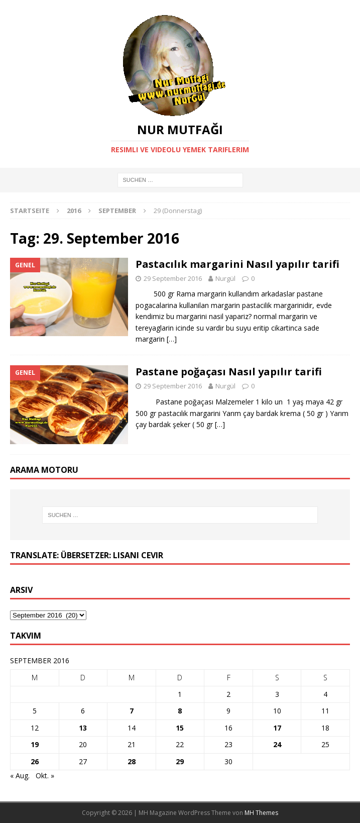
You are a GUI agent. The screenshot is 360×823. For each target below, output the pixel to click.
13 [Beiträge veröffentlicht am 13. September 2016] (83, 728)
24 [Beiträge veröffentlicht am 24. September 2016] (277, 744)
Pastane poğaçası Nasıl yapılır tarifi (229, 371)
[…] (172, 339)
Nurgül (225, 278)
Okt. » (45, 775)
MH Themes (261, 812)
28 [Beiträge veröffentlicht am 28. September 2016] (132, 761)
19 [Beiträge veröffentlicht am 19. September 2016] (35, 744)
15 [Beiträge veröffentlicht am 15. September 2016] (180, 728)
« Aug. (20, 775)
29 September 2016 (173, 278)
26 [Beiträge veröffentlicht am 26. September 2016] (35, 761)
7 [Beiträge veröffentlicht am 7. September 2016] (132, 710)
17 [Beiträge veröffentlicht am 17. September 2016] (277, 728)
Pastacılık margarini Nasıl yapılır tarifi (237, 264)
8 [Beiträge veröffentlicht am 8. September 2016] (180, 710)
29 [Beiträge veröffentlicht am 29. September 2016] (180, 761)
